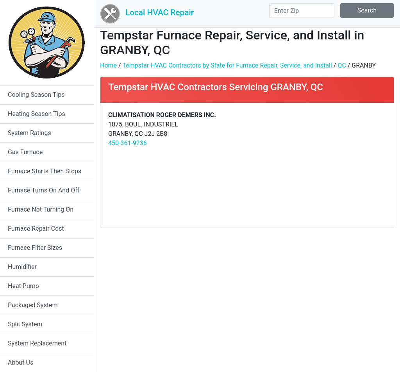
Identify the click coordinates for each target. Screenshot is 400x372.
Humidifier (22, 267)
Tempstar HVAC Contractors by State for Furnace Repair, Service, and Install (227, 65)
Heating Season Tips (36, 113)
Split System (25, 324)
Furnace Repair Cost (36, 228)
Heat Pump (23, 286)
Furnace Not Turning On (40, 209)
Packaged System (32, 305)
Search (367, 10)
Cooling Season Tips (36, 94)
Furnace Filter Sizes (35, 247)
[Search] (301, 10)
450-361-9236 (127, 143)
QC (342, 65)
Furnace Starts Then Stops (44, 171)
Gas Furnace (25, 152)
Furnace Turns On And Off (43, 190)
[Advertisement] (319, 165)
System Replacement (37, 343)
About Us (20, 362)
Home (108, 65)
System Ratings (29, 133)
